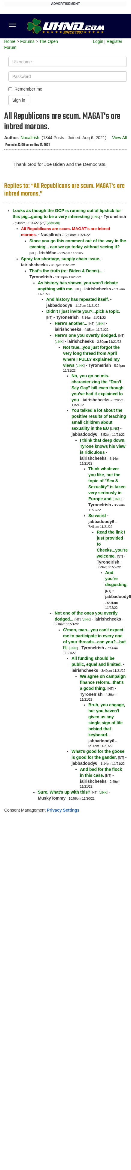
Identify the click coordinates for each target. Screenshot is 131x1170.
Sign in (18, 100)
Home (9, 41)
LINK (95, 217)
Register (114, 41)
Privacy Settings (63, 810)
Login (98, 41)
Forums (27, 41)
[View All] (53, 223)
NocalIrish (29, 137)
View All (119, 137)
